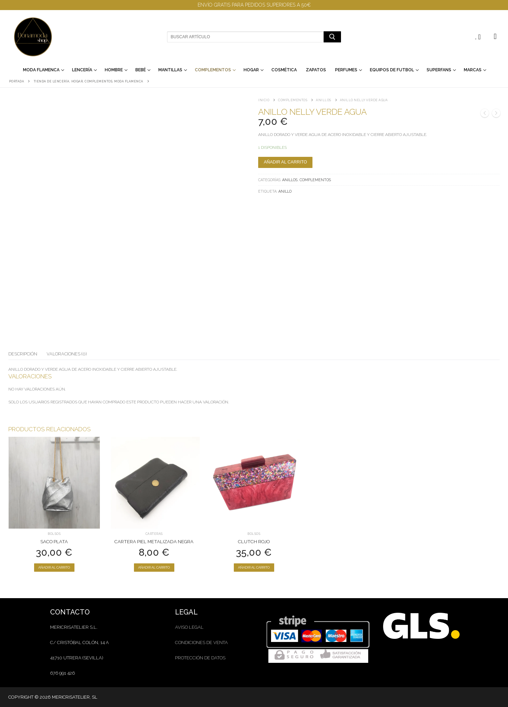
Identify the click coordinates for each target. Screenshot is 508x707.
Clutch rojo (254, 541)
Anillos (323, 100)
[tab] (22, 354)
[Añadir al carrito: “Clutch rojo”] (254, 567)
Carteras (154, 534)
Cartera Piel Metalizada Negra (153, 541)
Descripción (22, 353)
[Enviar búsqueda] (332, 36)
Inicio (263, 100)
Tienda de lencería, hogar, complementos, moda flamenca (88, 81)
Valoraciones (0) (67, 353)
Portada (16, 81)
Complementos (292, 100)
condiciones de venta (201, 642)
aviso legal (189, 627)
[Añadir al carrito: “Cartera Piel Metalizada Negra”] (154, 567)
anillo (285, 191)
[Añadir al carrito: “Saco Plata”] (54, 567)
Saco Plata (54, 541)
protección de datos (200, 657)
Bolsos (54, 534)
